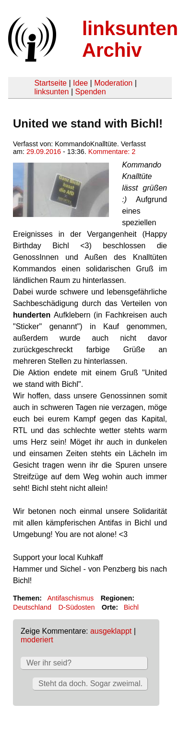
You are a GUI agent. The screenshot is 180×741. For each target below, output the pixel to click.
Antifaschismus (70, 598)
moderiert (37, 640)
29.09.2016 (43, 151)
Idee (80, 83)
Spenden (90, 92)
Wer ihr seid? (49, 663)
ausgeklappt (111, 631)
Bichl (131, 607)
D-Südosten (76, 607)
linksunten (51, 92)
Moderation (113, 83)
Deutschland (32, 607)
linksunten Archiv (130, 39)
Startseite (50, 83)
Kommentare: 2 (111, 151)
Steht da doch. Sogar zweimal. (90, 683)
